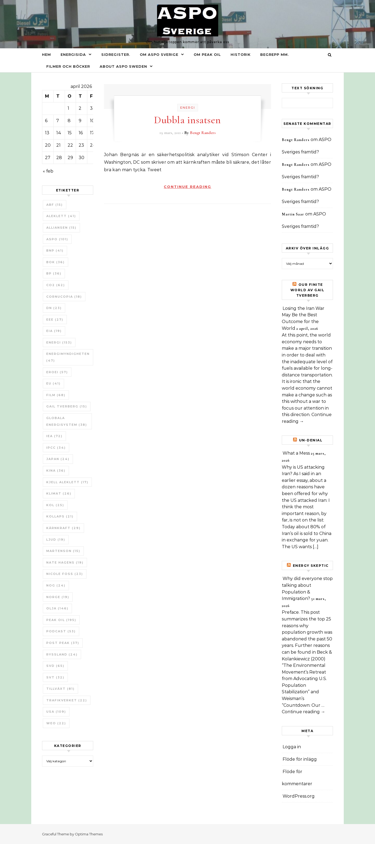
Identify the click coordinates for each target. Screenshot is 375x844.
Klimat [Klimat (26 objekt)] (58, 493)
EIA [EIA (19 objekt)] (54, 331)
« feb (48, 171)
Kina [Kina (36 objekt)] (55, 470)
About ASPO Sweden (123, 66)
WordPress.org (299, 796)
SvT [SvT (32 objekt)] (55, 677)
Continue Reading (187, 186)
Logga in (292, 746)
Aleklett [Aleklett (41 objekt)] (61, 216)
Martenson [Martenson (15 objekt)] (63, 551)
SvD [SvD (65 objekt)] (55, 666)
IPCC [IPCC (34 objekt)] (56, 448)
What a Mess (296, 453)
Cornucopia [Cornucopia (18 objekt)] (64, 297)
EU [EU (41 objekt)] (53, 383)
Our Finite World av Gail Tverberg (307, 290)
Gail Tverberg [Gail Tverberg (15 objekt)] (66, 406)
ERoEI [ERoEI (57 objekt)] (57, 372)
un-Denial (311, 440)
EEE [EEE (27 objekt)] (54, 319)
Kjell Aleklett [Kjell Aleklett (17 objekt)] (67, 482)
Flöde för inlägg (300, 759)
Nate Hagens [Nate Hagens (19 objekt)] (65, 562)
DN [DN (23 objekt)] (54, 308)
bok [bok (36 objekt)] (55, 262)
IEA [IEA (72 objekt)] (54, 436)
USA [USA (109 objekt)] (56, 711)
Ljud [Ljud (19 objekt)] (55, 539)
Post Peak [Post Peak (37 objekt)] (62, 643)
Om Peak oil (207, 54)
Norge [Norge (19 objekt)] (57, 597)
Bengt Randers (203, 132)
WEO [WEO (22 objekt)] (56, 723)
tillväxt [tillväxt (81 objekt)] (60, 689)
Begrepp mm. (274, 54)
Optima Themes (89, 834)
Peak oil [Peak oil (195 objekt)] (61, 620)
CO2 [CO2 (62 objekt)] (55, 285)
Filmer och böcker (68, 66)
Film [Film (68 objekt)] (55, 395)
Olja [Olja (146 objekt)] (57, 608)
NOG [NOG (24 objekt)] (55, 585)
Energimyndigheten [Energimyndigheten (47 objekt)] (68, 357)
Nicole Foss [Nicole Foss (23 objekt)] (64, 574)
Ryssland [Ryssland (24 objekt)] (62, 654)
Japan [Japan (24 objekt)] (58, 459)
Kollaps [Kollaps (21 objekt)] (60, 516)
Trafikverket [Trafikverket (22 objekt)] (66, 700)
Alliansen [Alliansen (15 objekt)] (61, 227)
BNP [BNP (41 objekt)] (55, 250)
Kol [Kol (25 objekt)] (55, 505)
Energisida (73, 54)
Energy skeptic (311, 566)
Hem (46, 54)
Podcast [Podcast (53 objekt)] (61, 631)
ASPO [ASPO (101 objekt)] (57, 239)
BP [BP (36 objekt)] (53, 273)
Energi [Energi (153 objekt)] (59, 342)
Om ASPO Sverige (159, 54)
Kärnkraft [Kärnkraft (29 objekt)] (63, 528)
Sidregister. (115, 54)
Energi (187, 107)
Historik (241, 54)
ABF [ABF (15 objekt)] (54, 205)
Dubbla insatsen (187, 120)
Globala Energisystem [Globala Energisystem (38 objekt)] (66, 421)
